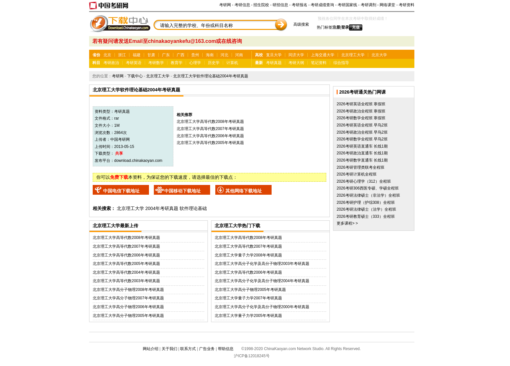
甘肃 (151, 55)
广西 (180, 55)
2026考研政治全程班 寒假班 (361, 111)
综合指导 (341, 62)
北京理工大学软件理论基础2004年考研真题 (210, 76)
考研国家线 (347, 5)
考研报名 (299, 5)
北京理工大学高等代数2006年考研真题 (210, 136)
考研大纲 (296, 62)
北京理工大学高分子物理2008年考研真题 (128, 289)
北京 (107, 55)
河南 (239, 55)
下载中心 (135, 76)
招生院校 (261, 5)
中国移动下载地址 (182, 190)
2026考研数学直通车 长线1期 (362, 160)
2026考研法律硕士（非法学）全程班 (368, 195)
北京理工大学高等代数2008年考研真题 (210, 121)
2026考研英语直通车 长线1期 (362, 146)
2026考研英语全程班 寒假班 (361, 104)
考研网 (225, 5)
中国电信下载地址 (121, 190)
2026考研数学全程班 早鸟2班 (362, 139)
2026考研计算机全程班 (357, 174)
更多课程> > (347, 223)
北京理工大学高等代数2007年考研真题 (210, 128)
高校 (259, 55)
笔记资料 (319, 62)
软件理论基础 (193, 208)
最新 (259, 62)
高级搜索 (301, 24)
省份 (96, 55)
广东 (166, 55)
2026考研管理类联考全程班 (360, 167)
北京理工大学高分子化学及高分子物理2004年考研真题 (262, 281)
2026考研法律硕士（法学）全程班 (366, 209)
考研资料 (406, 5)
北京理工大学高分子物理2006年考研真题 (128, 307)
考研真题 (274, 62)
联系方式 (188, 348)
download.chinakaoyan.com (138, 160)
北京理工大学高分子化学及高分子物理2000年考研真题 (262, 307)
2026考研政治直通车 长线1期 (362, 153)
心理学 (195, 62)
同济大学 (296, 55)
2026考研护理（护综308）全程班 (366, 202)
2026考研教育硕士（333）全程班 (366, 216)
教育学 (176, 62)
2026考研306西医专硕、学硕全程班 (368, 188)
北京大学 (379, 55)
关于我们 (169, 348)
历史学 (214, 62)
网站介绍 (150, 348)
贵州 (195, 55)
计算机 (232, 62)
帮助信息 (226, 348)
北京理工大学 (353, 55)
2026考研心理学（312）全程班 (364, 181)
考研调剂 (368, 5)
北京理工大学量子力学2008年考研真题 (248, 255)
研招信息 (280, 5)
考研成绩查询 (322, 5)
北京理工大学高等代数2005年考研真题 (210, 142)
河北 (224, 55)
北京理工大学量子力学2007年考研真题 (248, 298)
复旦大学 (274, 55)
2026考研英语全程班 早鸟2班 (362, 125)
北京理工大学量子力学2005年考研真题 (248, 315)
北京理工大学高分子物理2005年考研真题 (128, 315)
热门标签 (324, 27)
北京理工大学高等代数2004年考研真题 (126, 272)
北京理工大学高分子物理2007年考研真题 (128, 298)
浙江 (122, 55)
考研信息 (242, 5)
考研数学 (156, 62)
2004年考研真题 (161, 208)
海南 (210, 55)
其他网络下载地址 (243, 190)
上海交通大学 (322, 55)
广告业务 (207, 348)
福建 (137, 55)
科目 (96, 62)
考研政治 (111, 62)
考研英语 (133, 62)
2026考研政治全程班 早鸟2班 (362, 132)
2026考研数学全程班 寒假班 (361, 118)
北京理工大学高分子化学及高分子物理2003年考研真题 (262, 263)
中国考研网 (120, 139)
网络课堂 (387, 5)
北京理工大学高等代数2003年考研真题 (126, 281)
